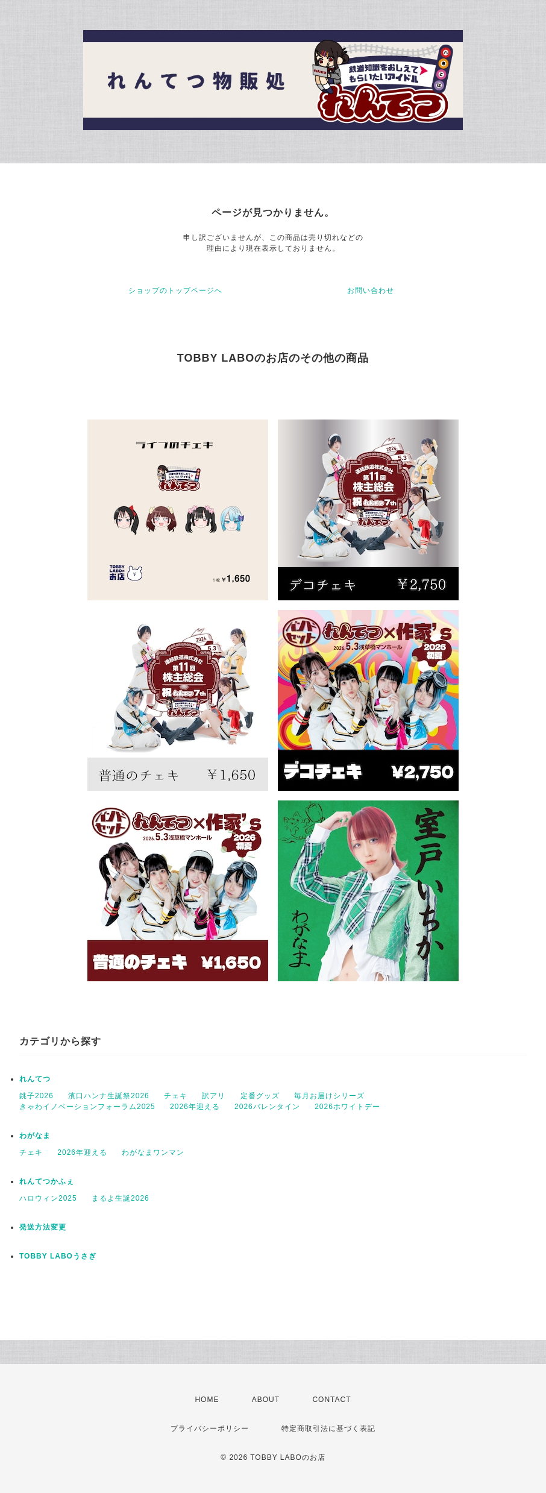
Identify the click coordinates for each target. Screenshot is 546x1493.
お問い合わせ (370, 290)
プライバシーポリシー (210, 1428)
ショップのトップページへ (175, 290)
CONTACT (331, 1399)
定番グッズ (260, 1096)
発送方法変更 (42, 1227)
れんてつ (35, 1079)
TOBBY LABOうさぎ (57, 1256)
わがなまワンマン (153, 1152)
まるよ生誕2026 (120, 1198)
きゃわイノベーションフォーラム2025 (87, 1106)
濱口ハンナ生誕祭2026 (108, 1096)
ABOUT (266, 1399)
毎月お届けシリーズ (329, 1096)
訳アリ (213, 1096)
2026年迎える (195, 1106)
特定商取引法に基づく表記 (328, 1428)
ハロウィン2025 (48, 1198)
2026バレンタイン (267, 1106)
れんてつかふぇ (46, 1181)
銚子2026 (36, 1096)
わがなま (35, 1135)
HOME (207, 1399)
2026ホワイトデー (347, 1106)
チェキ (175, 1096)
